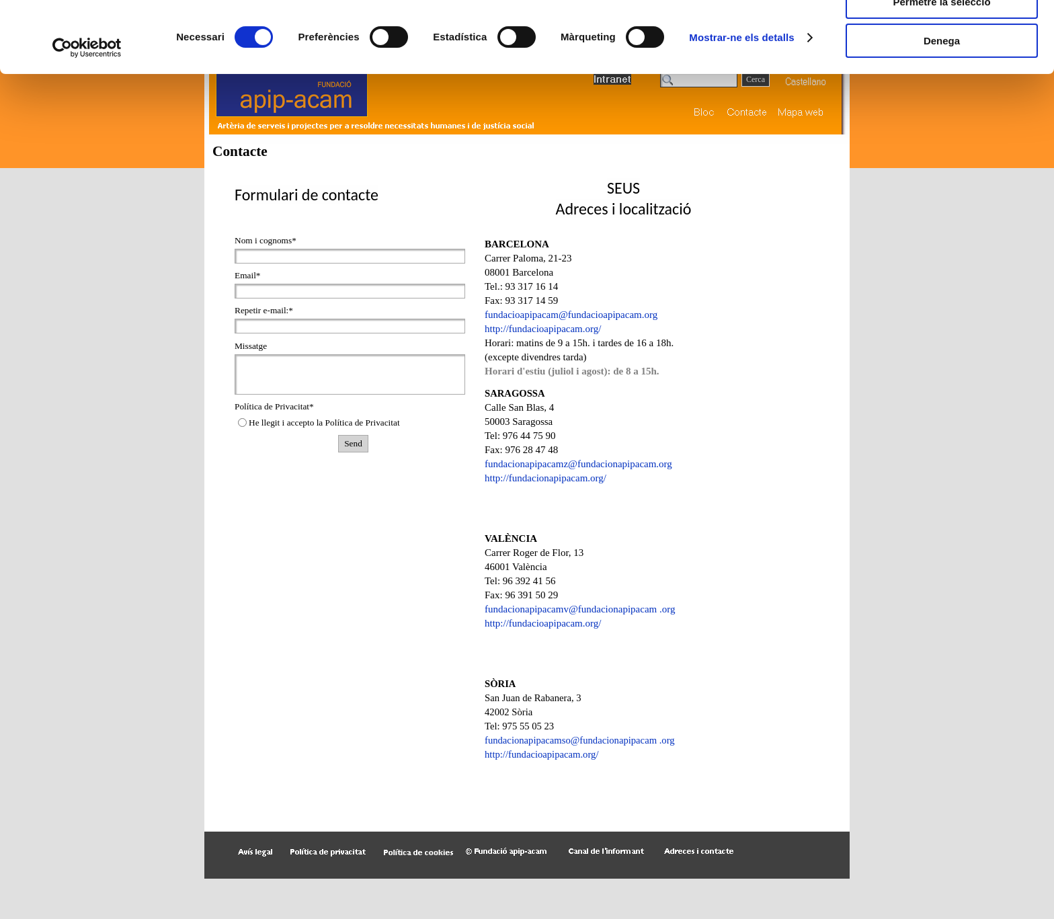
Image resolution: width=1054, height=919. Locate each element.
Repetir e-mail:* (264, 310)
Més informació (372, 65)
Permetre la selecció (941, 73)
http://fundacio (545, 478)
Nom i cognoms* (265, 240)
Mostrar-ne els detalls (741, 108)
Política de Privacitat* (274, 406)
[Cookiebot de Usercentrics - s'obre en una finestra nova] (87, 119)
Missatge (251, 346)
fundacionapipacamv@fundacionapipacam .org (580, 609)
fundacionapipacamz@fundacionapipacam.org (578, 463)
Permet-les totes (942, 33)
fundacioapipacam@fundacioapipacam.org (571, 314)
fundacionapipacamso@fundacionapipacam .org (580, 740)
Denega (942, 112)
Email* (248, 275)
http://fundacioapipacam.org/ (543, 328)
